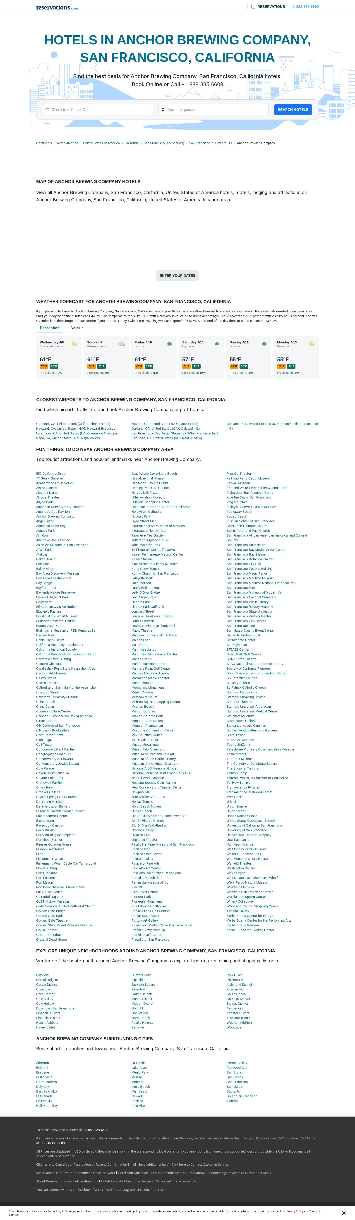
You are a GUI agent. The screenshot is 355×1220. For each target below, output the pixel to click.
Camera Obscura (48, 664)
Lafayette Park (142, 578)
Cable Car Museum (50, 640)
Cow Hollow (45, 1003)
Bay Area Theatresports (53, 578)
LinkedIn (142, 1189)
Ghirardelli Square (49, 897)
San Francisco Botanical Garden (250, 559)
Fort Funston (45, 878)
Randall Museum (238, 483)
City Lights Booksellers (53, 730)
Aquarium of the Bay (51, 526)
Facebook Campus (50, 825)
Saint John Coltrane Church (247, 526)
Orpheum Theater (145, 839)
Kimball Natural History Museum (155, 564)
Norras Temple (143, 801)
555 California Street (51, 473)
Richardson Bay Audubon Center (251, 492)
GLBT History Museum (52, 901)
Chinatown (44, 989)
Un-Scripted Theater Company (249, 835)
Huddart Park (141, 516)
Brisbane (42, 1072)
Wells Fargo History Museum (248, 882)
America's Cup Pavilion (53, 511)
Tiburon (232, 1101)
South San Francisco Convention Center (257, 673)
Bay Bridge (44, 583)
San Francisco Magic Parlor (247, 573)
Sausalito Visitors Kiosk (244, 635)
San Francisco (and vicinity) (164, 143)
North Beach (141, 1018)
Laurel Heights (142, 994)
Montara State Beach (147, 721)
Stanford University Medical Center (252, 711)
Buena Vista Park (48, 626)
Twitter (98, 1189)
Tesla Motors (236, 754)
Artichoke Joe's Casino (53, 540)
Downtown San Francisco (55, 1008)
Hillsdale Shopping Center (151, 502)
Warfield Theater (239, 863)
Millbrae (137, 1077)
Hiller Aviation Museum (148, 497)
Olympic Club (141, 835)
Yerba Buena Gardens (243, 925)
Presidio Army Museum (148, 930)
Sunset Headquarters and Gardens (252, 730)
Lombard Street (143, 611)
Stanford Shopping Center (246, 697)
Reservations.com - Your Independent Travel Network (75, 1173)
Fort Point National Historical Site (60, 887)
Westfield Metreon (240, 887)
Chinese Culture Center (53, 711)
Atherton (42, 1063)
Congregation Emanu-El (53, 754)
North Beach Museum (147, 806)
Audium (41, 554)
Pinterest (157, 1189)
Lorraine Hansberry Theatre (152, 616)
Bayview (42, 975)
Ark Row (42, 535)
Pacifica (137, 1101)
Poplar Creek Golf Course (151, 911)
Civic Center (45, 994)
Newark (137, 1096)
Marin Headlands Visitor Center (154, 654)
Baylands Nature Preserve (55, 592)
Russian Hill (235, 989)
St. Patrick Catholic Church (246, 687)
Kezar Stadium (142, 559)
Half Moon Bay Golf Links (150, 483)
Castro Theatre (47, 683)
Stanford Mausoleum (242, 692)
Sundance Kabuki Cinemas (246, 725)
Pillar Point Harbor (145, 892)
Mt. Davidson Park (145, 740)
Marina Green (142, 659)
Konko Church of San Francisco (155, 573)
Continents (44, 143)
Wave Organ (236, 873)
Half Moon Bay (47, 1105)
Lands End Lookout (146, 588)
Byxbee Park (45, 635)
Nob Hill (137, 1008)
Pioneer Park (141, 897)
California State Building (53, 659)
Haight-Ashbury (47, 1022)
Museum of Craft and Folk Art (153, 754)
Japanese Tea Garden (148, 535)
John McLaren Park (146, 545)
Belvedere (44, 602)
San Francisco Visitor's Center (249, 616)
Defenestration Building (53, 806)
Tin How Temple (238, 782)
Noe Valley (140, 1013)
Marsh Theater (142, 683)
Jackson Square (143, 984)
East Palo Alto (46, 1091)
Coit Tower (44, 744)
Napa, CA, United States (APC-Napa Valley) (68, 438)
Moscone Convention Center (153, 730)
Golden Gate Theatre (52, 920)
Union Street (236, 811)
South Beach (236, 994)
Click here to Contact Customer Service (199, 1164)
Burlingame (44, 1077)
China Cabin (45, 706)
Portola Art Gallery (145, 920)
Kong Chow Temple (146, 568)
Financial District (48, 1013)
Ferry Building (46, 830)
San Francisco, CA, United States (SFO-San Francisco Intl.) (175, 433)
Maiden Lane (141, 640)
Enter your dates (177, 275)
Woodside (234, 1027)
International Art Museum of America (158, 526)
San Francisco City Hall (244, 564)
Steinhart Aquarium (240, 716)
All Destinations (86, 1181)
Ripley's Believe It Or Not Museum (251, 507)
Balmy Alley (44, 568)
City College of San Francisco (58, 725)
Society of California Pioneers (249, 668)
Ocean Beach (142, 811)
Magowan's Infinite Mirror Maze (154, 635)
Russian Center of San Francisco (251, 521)
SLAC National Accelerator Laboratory (255, 664)
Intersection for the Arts (149, 530)
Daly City (42, 1086)
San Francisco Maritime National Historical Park (261, 583)
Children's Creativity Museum (57, 697)
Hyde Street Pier (144, 521)
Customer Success (139, 1181)
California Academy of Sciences (59, 645)
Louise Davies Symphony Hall (153, 626)
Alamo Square (46, 488)
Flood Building (46, 868)
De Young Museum (50, 801)
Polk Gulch (234, 975)
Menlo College (142, 692)
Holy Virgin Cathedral (147, 511)
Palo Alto (138, 1105)
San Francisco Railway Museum (250, 607)
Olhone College (143, 830)
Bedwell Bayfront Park (52, 597)
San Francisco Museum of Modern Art (254, 592)
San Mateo (235, 1086)
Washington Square (241, 868)
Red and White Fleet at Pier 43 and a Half (257, 488)
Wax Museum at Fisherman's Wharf (252, 878)
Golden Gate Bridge (51, 911)
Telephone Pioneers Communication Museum (260, 749)
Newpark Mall (141, 792)
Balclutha (43, 564)
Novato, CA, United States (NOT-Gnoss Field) (165, 424)
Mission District (143, 1003)
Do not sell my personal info (176, 1181)
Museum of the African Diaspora (155, 763)
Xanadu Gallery (238, 911)
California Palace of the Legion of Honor (66, 654)
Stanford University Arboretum (249, 706)
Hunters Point (141, 975)
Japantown (139, 989)
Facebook (84, 1189)
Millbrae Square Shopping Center (156, 702)
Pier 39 (137, 887)
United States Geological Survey (251, 820)
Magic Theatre (142, 630)
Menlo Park (140, 1072)
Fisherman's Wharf (49, 858)
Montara (138, 1082)
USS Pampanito (238, 839)
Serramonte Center (241, 640)
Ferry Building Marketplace (55, 835)
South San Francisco (242, 1096)
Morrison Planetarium (147, 725)
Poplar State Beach (146, 916)
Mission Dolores (143, 711)
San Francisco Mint (241, 588)
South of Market (238, 999)
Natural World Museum (148, 778)
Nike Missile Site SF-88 (148, 797)
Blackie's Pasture (48, 611)
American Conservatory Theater (60, 507)
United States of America (101, 143)
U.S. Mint (233, 801)
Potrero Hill (223, 143)
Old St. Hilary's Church (148, 820)
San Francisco (199, 143)
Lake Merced (141, 583)
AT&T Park (44, 549)
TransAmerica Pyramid (243, 787)
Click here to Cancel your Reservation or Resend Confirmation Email (86, 1164)
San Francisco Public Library (247, 602)
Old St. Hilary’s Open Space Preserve (159, 816)
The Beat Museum (240, 759)
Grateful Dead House (51, 939)
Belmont (42, 1067)
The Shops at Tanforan (243, 768)
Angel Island (45, 521)
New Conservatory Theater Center (157, 787)
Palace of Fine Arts (146, 863)
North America (67, 143)
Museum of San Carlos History (154, 759)
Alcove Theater (47, 497)
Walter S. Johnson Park (244, 854)
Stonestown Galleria (242, 721)
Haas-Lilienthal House (147, 478)
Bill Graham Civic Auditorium (56, 607)
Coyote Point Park (49, 778)
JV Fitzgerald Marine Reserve (153, 549)
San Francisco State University (249, 611)
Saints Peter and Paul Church (248, 530)
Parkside (138, 1027)
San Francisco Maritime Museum (250, 578)
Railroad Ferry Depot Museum (249, 478)
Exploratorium (46, 820)
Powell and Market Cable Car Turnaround (162, 925)
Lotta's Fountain (143, 621)
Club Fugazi (44, 740)
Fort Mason (44, 882)
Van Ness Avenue (240, 844)
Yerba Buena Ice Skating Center (250, 930)
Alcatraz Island (47, 492)
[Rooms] (213, 109)
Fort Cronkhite (46, 873)
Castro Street (46, 678)
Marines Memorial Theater (151, 673)
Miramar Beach (143, 706)
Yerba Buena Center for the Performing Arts (259, 920)
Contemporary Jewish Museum (58, 763)
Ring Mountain (237, 502)
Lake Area (139, 1067)
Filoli (39, 854)
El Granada (44, 1096)
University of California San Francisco (254, 825)
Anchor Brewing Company (55, 516)
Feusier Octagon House (54, 844)
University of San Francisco (247, 830)
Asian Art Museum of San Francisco (62, 545)
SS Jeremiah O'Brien (242, 678)
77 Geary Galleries (50, 478)
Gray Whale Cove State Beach (154, 473)
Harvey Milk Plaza (145, 492)
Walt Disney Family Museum (247, 849)
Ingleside (138, 980)
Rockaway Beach (239, 511)
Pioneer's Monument (147, 901)
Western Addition (239, 1022)
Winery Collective (240, 901)
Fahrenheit (50, 328)
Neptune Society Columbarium (154, 782)
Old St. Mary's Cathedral (149, 825)
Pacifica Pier (141, 849)
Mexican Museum (144, 697)
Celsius (77, 328)
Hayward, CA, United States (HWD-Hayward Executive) (76, 428)
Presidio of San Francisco (151, 939)
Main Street (140, 645)
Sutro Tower (236, 735)
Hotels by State (112, 1181)
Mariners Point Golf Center (151, 668)
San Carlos (235, 1077)
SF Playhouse (237, 645)
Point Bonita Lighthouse (149, 906)
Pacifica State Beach (147, 854)
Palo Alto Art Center (146, 868)
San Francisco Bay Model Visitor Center (256, 549)
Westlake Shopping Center (246, 897)
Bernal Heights (47, 980)
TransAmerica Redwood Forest (249, 792)
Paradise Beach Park (147, 878)
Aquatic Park (45, 530)
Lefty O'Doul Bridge (146, 592)
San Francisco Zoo (241, 626)
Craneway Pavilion (50, 782)
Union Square (237, 806)
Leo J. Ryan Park (144, 597)
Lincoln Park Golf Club (148, 607)
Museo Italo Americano (149, 749)
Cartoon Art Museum (51, 673)
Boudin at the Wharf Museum (57, 616)
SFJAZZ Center (238, 649)
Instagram (127, 1189)
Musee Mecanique (145, 744)
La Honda (139, 1063)
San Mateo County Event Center (251, 630)
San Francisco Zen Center (246, 621)
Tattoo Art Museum (240, 740)
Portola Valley (237, 1063)
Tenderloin (234, 1008)
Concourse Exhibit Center (55, 749)
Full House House (49, 892)
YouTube (111, 1189)
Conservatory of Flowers (54, 759)
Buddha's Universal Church (56, 621)
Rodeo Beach (237, 516)
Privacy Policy (294, 1211)
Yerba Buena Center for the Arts (250, 916)
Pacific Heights (142, 1022)
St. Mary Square (238, 683)
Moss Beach (141, 1086)
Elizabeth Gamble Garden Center (60, 811)
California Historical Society (56, 649)
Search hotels (293, 109)
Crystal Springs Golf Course (56, 797)
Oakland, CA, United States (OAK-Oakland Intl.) (166, 428)
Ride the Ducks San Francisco (249, 497)
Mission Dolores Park (147, 716)
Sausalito (233, 1091)
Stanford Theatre (239, 702)
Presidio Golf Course (147, 935)
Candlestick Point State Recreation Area (66, 668)
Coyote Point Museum (52, 773)
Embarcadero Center (51, 816)
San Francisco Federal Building (249, 568)
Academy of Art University (55, 483)
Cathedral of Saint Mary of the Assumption (67, 687)
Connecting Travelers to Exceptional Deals (240, 1173)
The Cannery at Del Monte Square (252, 763)
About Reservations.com (54, 1181)
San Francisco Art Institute (246, 545)
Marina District (142, 999)
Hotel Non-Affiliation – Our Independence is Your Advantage (162, 1173)
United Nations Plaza (242, 816)
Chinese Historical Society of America (64, 716)
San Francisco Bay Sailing (246, 554)
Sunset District (237, 1003)
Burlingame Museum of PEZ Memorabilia (65, 630)
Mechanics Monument (148, 687)
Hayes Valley (45, 1027)
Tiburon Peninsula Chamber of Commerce (257, 778)
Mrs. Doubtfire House (147, 735)
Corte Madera (46, 1082)
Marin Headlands (144, 649)
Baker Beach (45, 559)
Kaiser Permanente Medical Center (157, 554)
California (132, 143)
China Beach (45, 702)
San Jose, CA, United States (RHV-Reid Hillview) (167, 438)
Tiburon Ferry (237, 773)
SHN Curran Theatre (242, 659)
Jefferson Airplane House (150, 540)
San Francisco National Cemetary (251, 597)
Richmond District (239, 984)
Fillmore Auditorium (50, 849)
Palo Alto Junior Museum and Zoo (156, 873)
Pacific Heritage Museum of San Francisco (163, 844)
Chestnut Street (47, 692)
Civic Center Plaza (50, 735)
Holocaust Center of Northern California (161, 507)
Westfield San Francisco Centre (250, 892)
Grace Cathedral (48, 935)
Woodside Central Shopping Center (253, 906)
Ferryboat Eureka (49, 839)
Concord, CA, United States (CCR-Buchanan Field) (73, 424)
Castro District (46, 984)
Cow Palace (45, 768)
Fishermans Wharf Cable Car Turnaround (66, 863)
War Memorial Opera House (247, 858)
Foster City (44, 1101)
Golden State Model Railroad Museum (64, 925)
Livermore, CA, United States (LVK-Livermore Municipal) (77, 433)
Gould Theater (47, 930)
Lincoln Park (141, 602)
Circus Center (46, 721)
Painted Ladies (142, 858)
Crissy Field (44, 787)
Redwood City (237, 1067)
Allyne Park (44, 502)
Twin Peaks (235, 797)
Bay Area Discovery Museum (57, 573)
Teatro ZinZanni (238, 744)
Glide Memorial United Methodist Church (65, 906)
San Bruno (234, 1072)
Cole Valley (44, 999)
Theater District (238, 1013)
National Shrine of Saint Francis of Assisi (161, 773)
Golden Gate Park (49, 916)
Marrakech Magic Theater (150, 678)
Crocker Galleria (48, 792)
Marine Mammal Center (149, 664)
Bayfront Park (46, 588)
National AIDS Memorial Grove (154, 768)
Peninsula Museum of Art (150, 882)
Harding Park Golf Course (150, 488)
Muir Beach (140, 1091)
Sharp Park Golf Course (244, 654)
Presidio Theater (239, 473)
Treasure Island (238, 1018)
